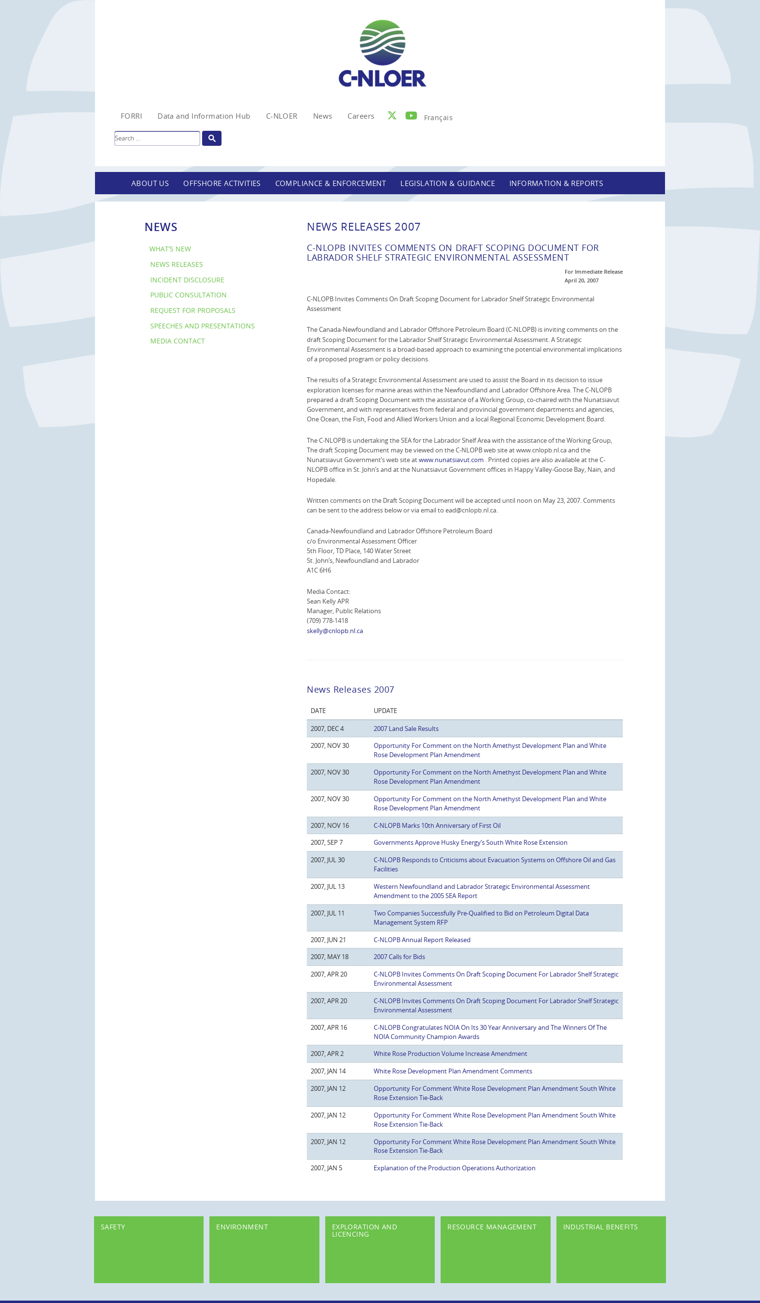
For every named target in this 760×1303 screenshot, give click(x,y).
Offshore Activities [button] (222, 183)
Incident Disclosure (187, 279)
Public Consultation (188, 294)
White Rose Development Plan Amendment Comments (453, 1071)
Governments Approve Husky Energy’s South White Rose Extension (471, 842)
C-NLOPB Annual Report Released (422, 939)
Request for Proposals (193, 310)
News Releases (176, 264)
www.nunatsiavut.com (452, 459)
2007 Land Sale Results (406, 728)
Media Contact (177, 340)
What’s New (170, 248)
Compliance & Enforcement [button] (330, 183)
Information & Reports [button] (556, 183)
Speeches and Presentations (202, 325)
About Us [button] (150, 183)
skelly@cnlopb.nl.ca (335, 630)
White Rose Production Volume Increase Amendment (450, 1053)
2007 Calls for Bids (399, 956)
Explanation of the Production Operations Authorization (455, 1167)
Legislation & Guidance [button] (447, 183)
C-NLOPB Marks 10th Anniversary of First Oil (437, 825)
